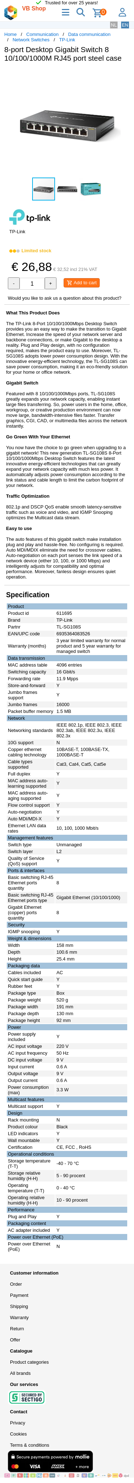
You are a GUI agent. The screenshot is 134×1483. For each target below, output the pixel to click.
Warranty (19, 1317)
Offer (15, 1339)
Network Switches (31, 39)
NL (114, 25)
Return (17, 1328)
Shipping (19, 1306)
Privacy (17, 1423)
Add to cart (81, 283)
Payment (19, 1295)
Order (16, 1284)
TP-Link (67, 39)
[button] (123, 75)
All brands (20, 1373)
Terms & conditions (29, 1445)
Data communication (89, 34)
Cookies (18, 1434)
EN (125, 25)
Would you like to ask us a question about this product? (64, 298)
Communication (42, 34)
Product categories (29, 1362)
